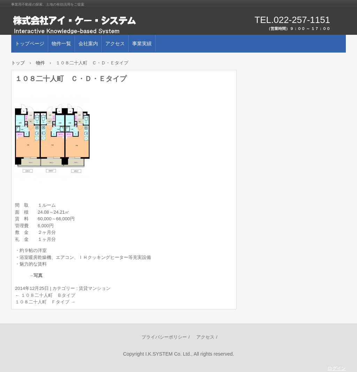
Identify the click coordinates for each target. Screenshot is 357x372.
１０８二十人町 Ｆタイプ (45, 301)
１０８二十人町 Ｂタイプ (45, 295)
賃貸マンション (95, 288)
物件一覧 (61, 43)
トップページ (29, 43)
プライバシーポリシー (164, 337)
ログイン (337, 368)
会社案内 (88, 43)
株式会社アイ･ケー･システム (91, 24)
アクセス (115, 43)
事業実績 (142, 43)
